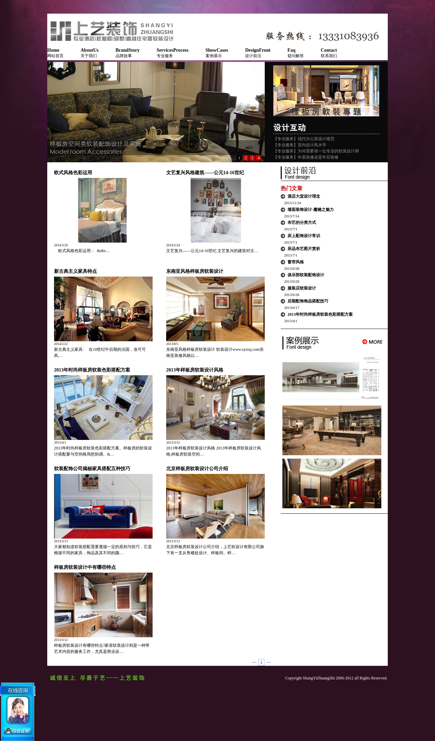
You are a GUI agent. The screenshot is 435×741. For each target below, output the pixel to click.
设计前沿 (257, 53)
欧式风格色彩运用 (73, 172)
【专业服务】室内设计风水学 (299, 145)
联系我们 (329, 53)
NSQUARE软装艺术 (115, 30)
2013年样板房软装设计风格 (194, 370)
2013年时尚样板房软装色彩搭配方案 (92, 370)
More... (372, 341)
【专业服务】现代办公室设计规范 (303, 138)
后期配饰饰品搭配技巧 (308, 301)
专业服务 (173, 53)
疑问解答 (296, 53)
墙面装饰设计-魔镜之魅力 (311, 209)
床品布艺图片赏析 (304, 248)
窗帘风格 (296, 262)
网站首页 (55, 53)
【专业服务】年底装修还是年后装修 (305, 157)
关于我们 (90, 53)
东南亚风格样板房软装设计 (194, 271)
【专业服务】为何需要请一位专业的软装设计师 (316, 151)
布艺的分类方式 (302, 222)
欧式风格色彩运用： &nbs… (82, 250)
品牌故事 (128, 53)
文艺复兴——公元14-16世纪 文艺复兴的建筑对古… (212, 250)
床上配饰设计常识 (304, 235)
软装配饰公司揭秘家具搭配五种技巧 (92, 468)
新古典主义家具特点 (75, 271)
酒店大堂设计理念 (304, 196)
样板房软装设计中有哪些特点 (85, 567)
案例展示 (217, 53)
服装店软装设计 (302, 288)
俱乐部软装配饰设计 (306, 275)
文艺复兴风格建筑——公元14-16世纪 (205, 172)
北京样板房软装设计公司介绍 (197, 468)
